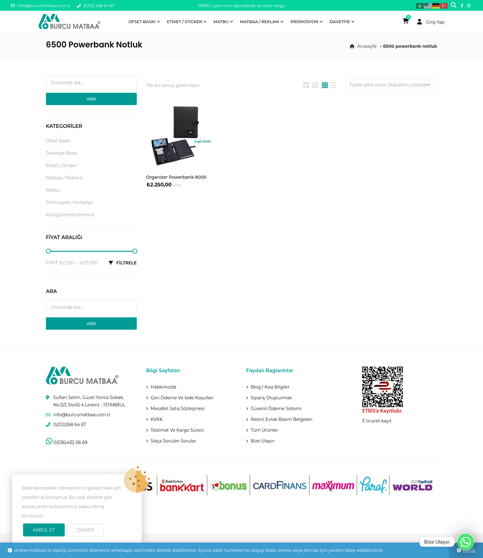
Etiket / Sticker (184, 21)
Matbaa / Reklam (259, 21)
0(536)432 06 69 (66, 442)
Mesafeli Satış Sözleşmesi (178, 408)
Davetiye (340, 21)
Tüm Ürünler (264, 430)
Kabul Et (44, 530)
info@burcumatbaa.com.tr (41, 5)
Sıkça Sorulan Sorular (173, 441)
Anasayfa (366, 46)
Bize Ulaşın (262, 441)
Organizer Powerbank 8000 (176, 177)
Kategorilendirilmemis (70, 215)
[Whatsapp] (465, 542)
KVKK (157, 419)
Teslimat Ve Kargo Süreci (177, 430)
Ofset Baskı (142, 21)
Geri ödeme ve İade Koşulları (182, 398)
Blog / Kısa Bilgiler (270, 387)
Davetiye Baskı (61, 153)
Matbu (221, 21)
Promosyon (304, 21)
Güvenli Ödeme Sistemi (276, 408)
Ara (91, 99)
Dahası (85, 530)
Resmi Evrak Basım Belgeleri (281, 419)
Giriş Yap (429, 22)
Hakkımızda (163, 387)
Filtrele (126, 263)
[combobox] (391, 85)
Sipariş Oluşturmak (271, 398)
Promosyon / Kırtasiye (69, 202)
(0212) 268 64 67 (96, 5)
